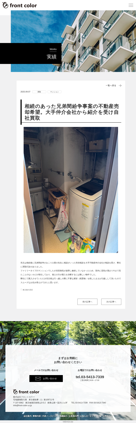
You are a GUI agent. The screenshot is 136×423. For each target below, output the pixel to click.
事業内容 (37, 416)
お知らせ (84, 416)
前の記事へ (87, 302)
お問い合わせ (46, 378)
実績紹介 (63, 416)
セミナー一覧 (95, 416)
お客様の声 (74, 416)
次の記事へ (111, 302)
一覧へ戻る (111, 85)
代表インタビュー (50, 416)
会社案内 (27, 416)
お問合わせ (108, 416)
